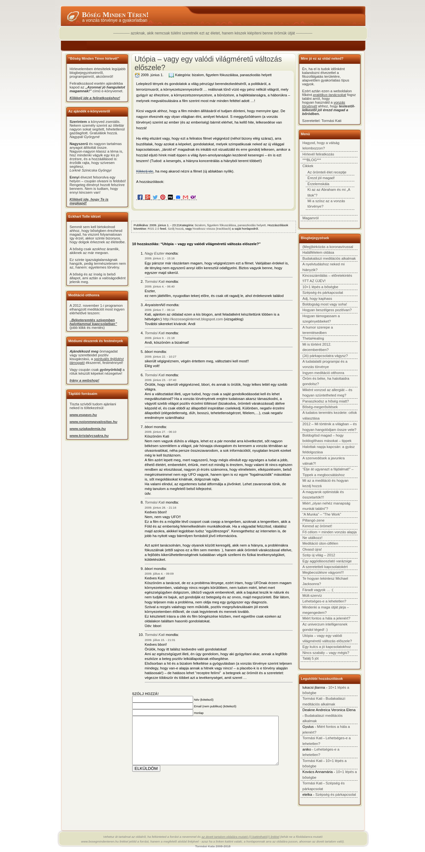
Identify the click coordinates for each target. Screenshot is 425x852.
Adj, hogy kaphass (317, 298)
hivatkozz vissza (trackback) (212, 228)
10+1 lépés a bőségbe (321, 287)
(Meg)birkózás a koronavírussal (328, 247)
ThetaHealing (313, 338)
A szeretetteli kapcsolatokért (325, 567)
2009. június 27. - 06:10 (160, 431)
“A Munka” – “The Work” (322, 514)
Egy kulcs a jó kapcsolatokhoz (327, 647)
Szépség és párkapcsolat (323, 292)
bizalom (198, 75)
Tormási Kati (155, 281)
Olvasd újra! (312, 549)
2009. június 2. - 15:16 (160, 258)
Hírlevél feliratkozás (318, 154)
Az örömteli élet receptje (327, 172)
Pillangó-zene (314, 520)
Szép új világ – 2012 (319, 555)
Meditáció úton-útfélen (320, 543)
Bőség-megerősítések (320, 407)
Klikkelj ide (144, 171)
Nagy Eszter (155, 253)
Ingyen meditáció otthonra (324, 373)
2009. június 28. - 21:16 (160, 507)
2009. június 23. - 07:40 (160, 380)
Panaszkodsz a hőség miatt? (326, 401)
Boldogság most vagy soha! (325, 304)
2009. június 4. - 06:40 (160, 286)
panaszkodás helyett (256, 75)
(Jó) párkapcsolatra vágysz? (325, 356)
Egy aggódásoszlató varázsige (327, 561)
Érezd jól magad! (321, 178)
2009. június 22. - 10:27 (160, 356)
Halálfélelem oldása (318, 252)
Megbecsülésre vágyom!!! (323, 572)
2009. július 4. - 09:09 (159, 573)
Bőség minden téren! (115, 15)
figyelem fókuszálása (222, 75)
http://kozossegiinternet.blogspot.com (193, 319)
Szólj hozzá (176, 228)
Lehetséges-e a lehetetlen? (324, 601)
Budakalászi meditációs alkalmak (329, 258)
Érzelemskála (318, 184)
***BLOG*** (312, 160)
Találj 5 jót (311, 658)
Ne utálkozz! (312, 538)
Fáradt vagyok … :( (318, 590)
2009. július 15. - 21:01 (160, 640)
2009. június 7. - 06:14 (160, 309)
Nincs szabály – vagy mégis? (326, 653)
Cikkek (308, 166)
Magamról (311, 218)
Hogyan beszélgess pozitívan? (327, 310)
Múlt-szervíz (312, 595)
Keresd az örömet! (317, 526)
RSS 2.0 (153, 228)
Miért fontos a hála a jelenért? (327, 618)
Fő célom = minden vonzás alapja (330, 532)
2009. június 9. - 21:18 (160, 338)
